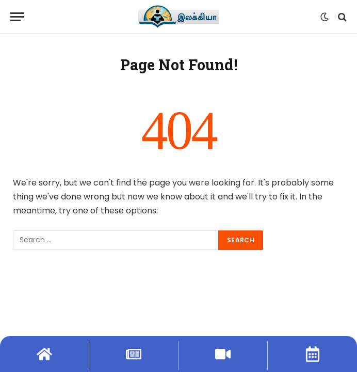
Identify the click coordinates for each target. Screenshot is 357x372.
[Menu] (17, 16)
